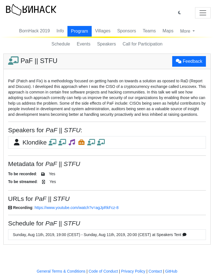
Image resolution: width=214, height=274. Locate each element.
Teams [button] (149, 30)
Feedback (189, 61)
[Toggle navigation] (203, 12)
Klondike (59, 142)
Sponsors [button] (126, 30)
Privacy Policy (133, 271)
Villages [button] (103, 30)
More (185, 31)
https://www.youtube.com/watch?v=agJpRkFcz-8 (77, 207)
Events (84, 44)
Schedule (61, 44)
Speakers (106, 44)
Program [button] (79, 31)
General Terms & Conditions (61, 271)
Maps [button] (167, 30)
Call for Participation (142, 44)
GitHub (171, 271)
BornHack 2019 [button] (34, 30)
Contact (155, 271)
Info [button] (60, 30)
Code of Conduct (103, 271)
